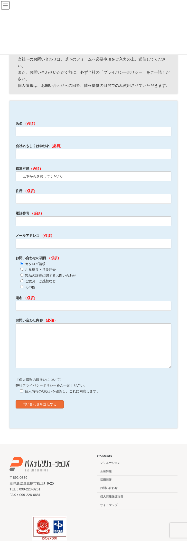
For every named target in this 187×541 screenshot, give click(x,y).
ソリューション (110, 470)
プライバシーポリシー (39, 393)
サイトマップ (109, 512)
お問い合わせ (109, 495)
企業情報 (106, 478)
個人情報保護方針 (111, 504)
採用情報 (106, 487)
